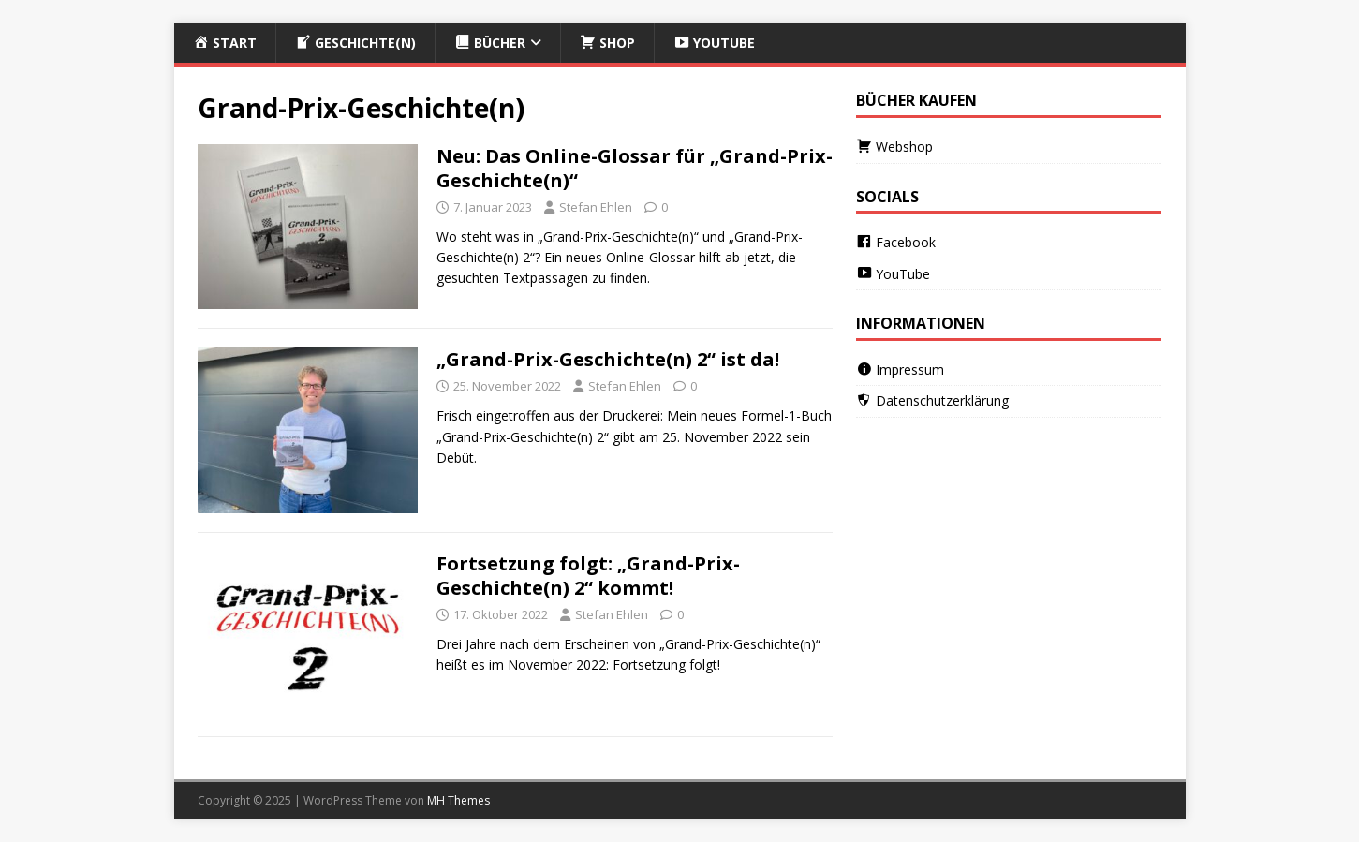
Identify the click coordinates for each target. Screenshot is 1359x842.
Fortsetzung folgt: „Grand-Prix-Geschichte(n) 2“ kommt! (588, 575)
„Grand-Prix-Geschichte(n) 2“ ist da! (607, 359)
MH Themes (458, 800)
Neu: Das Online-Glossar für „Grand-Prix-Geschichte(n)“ (634, 168)
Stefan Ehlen (595, 207)
